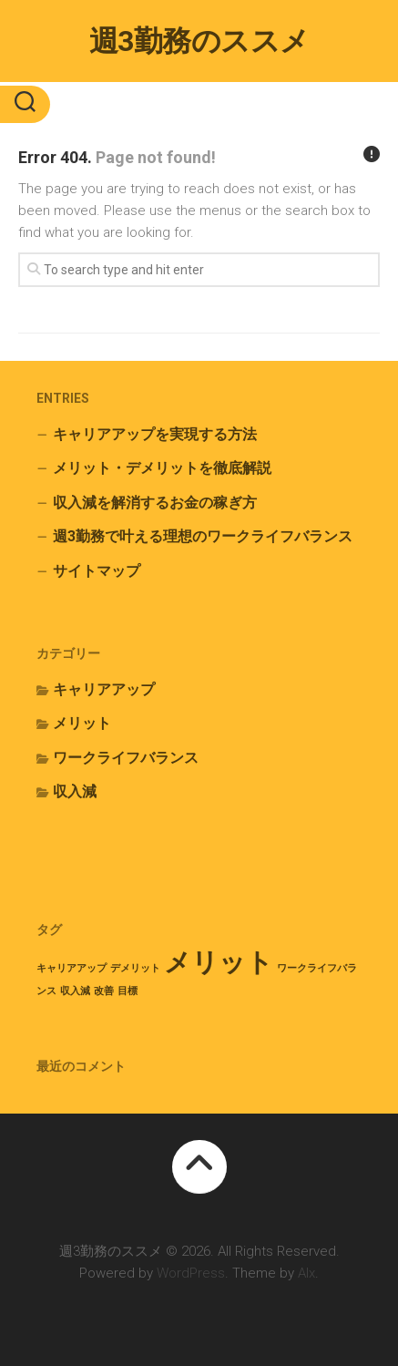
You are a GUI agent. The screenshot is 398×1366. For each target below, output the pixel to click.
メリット (82, 723)
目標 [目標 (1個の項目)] (127, 991)
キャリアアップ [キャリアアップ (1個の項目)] (71, 968)
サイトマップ (96, 571)
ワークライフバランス (126, 757)
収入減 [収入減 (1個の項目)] (75, 991)
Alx (306, 1273)
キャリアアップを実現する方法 (155, 434)
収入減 (75, 791)
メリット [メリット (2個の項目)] (218, 962)
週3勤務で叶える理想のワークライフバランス (202, 536)
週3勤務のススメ (199, 41)
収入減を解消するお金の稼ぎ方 (155, 502)
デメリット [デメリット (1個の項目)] (135, 968)
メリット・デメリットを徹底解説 (162, 468)
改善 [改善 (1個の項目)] (104, 991)
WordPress (191, 1273)
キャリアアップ (104, 689)
